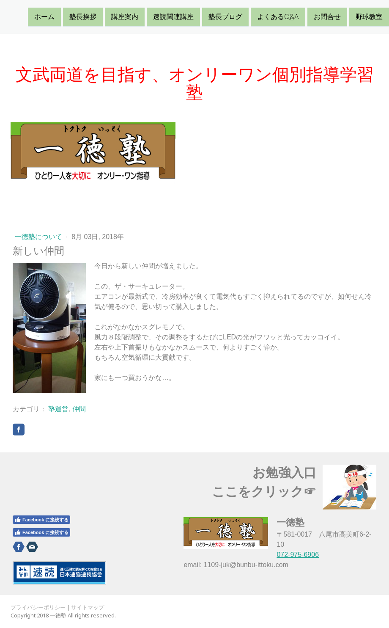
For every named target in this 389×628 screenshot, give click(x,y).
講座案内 (124, 16)
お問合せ (327, 16)
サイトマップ (87, 607)
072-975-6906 (298, 554)
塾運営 (58, 409)
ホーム (44, 16)
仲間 (79, 409)
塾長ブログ (225, 16)
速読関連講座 (173, 16)
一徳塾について (39, 236)
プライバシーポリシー (38, 607)
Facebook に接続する (41, 519)
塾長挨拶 (82, 16)
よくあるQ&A (278, 16)
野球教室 (369, 16)
